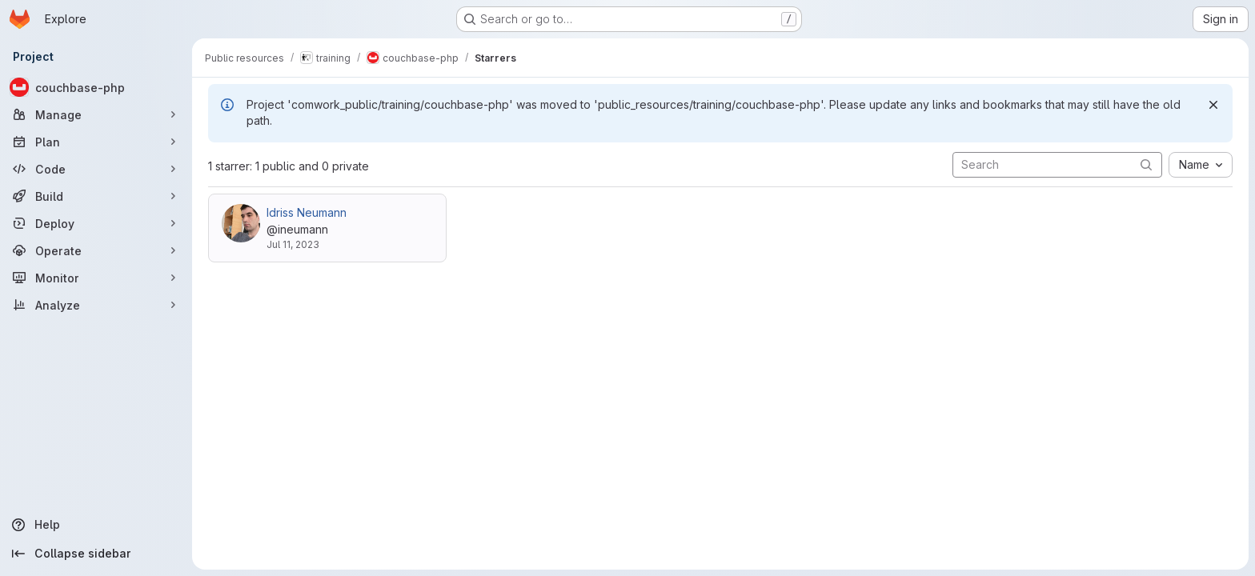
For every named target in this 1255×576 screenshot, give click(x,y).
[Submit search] (1146, 164)
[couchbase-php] (96, 87)
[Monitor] (96, 277)
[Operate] (96, 250)
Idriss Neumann (307, 212)
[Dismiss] (1213, 104)
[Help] (96, 525)
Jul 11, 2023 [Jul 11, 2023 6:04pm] (293, 244)
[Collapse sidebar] (96, 553)
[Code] (96, 169)
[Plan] (96, 141)
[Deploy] (96, 223)
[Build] (96, 196)
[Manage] (96, 114)
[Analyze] (96, 305)
